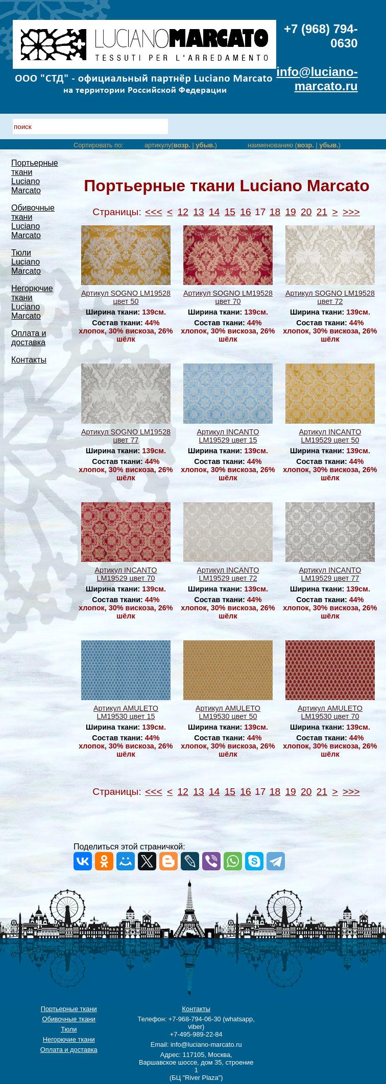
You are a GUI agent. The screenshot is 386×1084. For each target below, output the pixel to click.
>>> (351, 212)
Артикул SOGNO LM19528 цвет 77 (126, 436)
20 (306, 212)
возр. (182, 145)
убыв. (205, 145)
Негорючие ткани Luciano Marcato (32, 302)
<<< (153, 212)
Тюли (69, 1029)
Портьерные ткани (69, 1009)
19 (290, 212)
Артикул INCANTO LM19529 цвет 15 (228, 436)
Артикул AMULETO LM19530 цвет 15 (125, 712)
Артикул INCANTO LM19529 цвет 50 (330, 436)
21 (322, 212)
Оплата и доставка (28, 338)
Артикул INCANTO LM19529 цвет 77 (330, 574)
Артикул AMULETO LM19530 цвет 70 (330, 712)
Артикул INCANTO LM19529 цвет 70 (125, 574)
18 (275, 212)
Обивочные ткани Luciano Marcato (33, 221)
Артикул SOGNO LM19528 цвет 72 (330, 297)
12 (183, 212)
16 (245, 212)
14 (214, 212)
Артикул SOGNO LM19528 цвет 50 (126, 297)
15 (230, 212)
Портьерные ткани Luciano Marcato (34, 177)
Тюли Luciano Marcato (26, 261)
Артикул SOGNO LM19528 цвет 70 (228, 297)
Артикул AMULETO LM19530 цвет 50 (228, 712)
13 (198, 212)
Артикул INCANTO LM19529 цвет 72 (228, 574)
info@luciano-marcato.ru (316, 79)
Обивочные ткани (68, 1019)
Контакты (28, 359)
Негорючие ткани (69, 1039)
